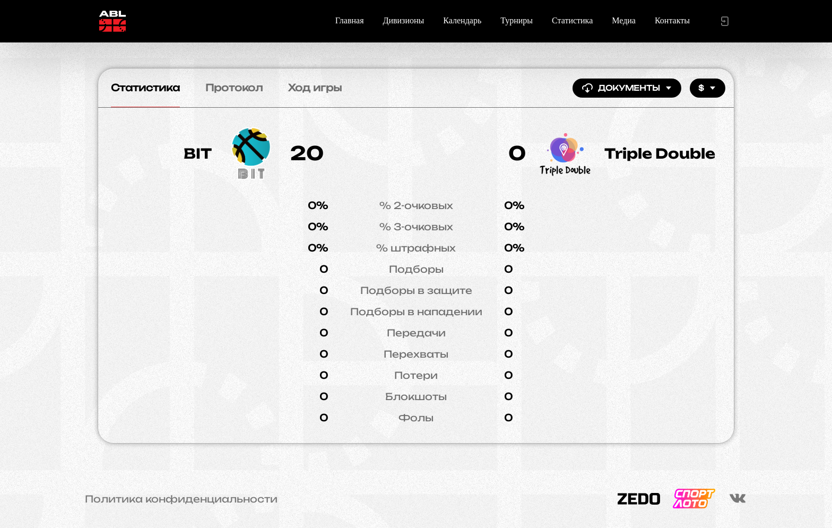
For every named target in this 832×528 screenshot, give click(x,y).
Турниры (516, 20)
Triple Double (659, 153)
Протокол (234, 87)
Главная (349, 20)
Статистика (572, 20)
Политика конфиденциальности (181, 499)
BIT (198, 153)
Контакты (672, 20)
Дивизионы (403, 20)
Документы (627, 88)
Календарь (462, 20)
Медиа (624, 20)
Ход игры (315, 87)
